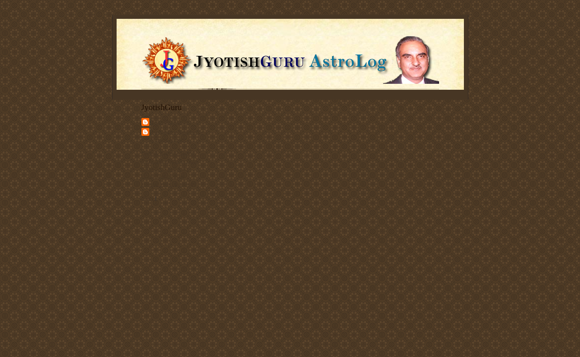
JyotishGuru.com (170, 121)
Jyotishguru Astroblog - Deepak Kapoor (177, 135)
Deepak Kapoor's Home (167, 153)
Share (147, 198)
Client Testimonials (163, 176)
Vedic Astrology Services (169, 161)
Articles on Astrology (165, 169)
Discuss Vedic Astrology (168, 184)
